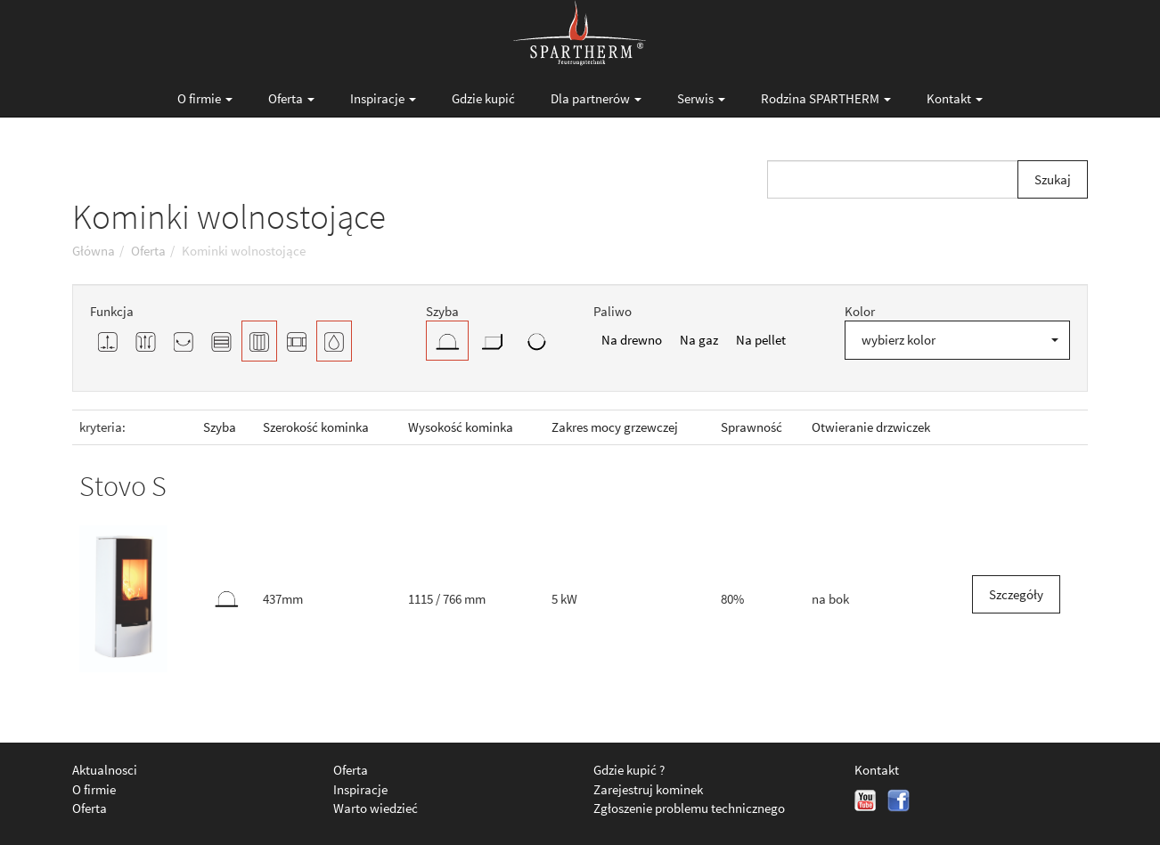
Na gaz (699, 339)
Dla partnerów (596, 98)
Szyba (219, 426)
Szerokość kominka (316, 426)
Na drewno (631, 339)
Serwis (701, 98)
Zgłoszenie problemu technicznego (689, 808)
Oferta (291, 98)
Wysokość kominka (460, 426)
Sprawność (751, 426)
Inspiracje (383, 98)
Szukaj (1052, 179)
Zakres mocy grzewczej (614, 426)
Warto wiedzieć (375, 808)
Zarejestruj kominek (648, 789)
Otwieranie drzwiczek (871, 426)
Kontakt (955, 98)
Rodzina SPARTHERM (826, 98)
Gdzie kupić (483, 98)
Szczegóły (1016, 594)
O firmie (205, 98)
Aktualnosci (104, 769)
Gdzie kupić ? (629, 769)
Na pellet (761, 339)
